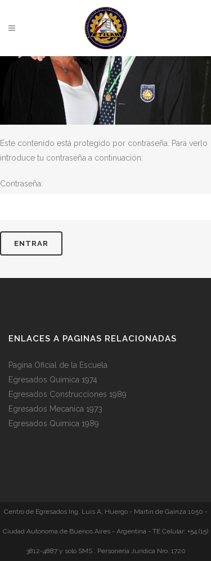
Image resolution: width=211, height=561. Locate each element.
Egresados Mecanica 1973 (55, 408)
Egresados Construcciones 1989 (67, 394)
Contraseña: (105, 199)
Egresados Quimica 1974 (52, 379)
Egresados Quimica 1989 (53, 423)
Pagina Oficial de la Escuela (57, 365)
